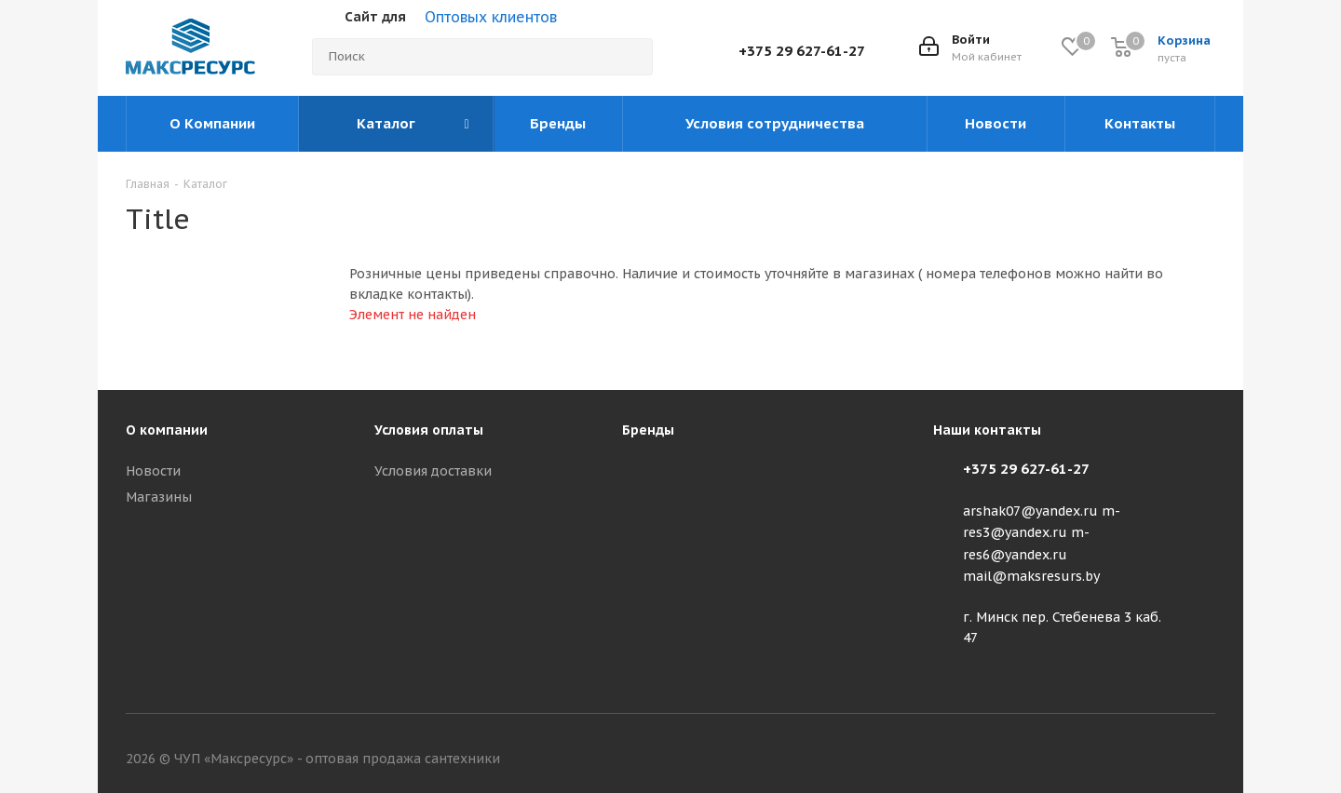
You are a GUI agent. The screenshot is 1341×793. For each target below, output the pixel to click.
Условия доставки (433, 471)
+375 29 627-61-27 (801, 51)
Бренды (648, 430)
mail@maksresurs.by (1031, 576)
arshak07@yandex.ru (1030, 511)
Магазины (159, 497)
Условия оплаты (428, 430)
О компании (167, 430)
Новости (153, 471)
